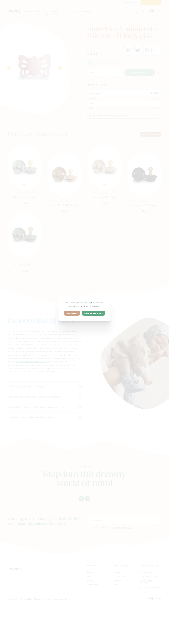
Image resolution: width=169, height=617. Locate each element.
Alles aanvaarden (93, 313)
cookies (91, 303)
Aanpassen (72, 313)
